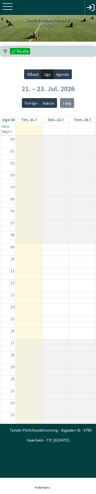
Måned (32, 74)
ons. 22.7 (56, 119)
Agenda (62, 74)
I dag (67, 103)
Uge (47, 74)
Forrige (31, 103)
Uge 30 (8, 119)
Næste (48, 103)
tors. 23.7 (82, 119)
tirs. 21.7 (29, 119)
